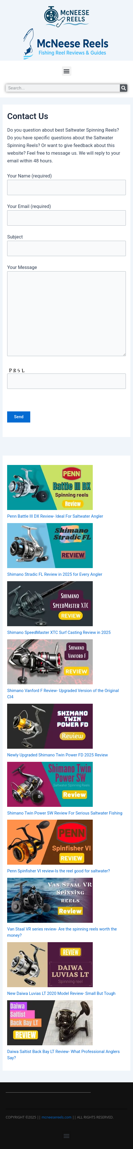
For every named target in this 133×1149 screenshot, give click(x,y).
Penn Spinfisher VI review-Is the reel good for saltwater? (58, 871)
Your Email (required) (66, 215)
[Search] (123, 88)
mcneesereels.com (57, 1117)
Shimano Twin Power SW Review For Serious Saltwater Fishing (64, 813)
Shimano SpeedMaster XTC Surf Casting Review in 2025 (58, 632)
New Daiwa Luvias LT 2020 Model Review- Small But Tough (61, 993)
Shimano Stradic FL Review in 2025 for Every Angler (54, 574)
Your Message (66, 311)
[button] (66, 71)
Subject (66, 245)
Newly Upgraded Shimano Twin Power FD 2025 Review (57, 755)
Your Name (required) (66, 184)
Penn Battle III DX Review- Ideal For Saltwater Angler (55, 516)
